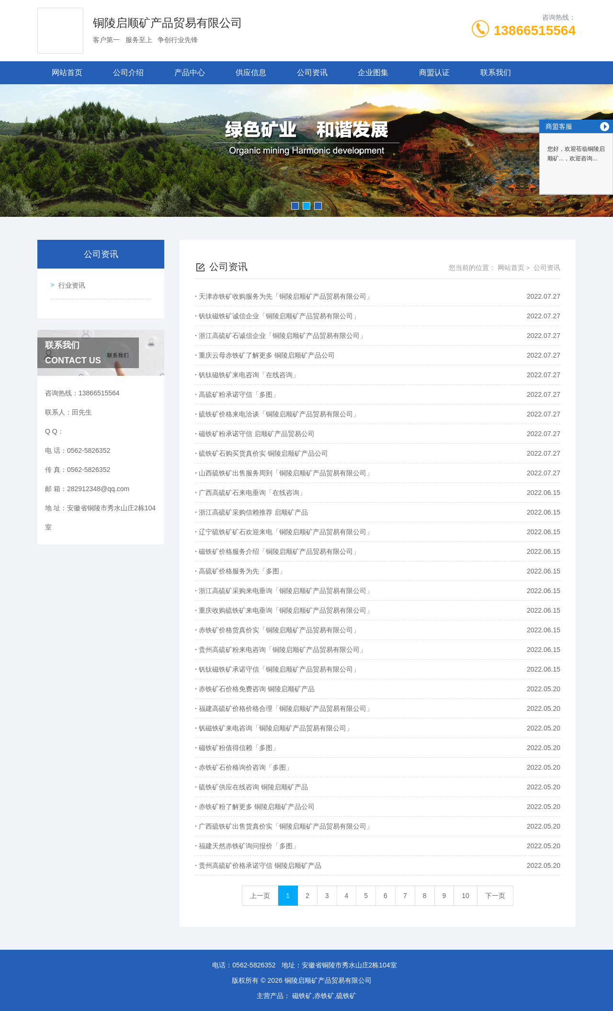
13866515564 (535, 30)
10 (465, 895)
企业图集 (373, 72)
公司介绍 (128, 72)
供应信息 (251, 72)
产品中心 (189, 72)
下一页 (495, 895)
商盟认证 (434, 72)
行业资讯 (68, 282)
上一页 (260, 895)
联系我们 (495, 72)
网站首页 (67, 72)
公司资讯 (312, 72)
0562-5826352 (253, 965)
